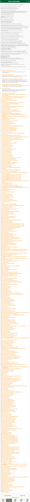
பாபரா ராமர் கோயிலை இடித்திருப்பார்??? (8, 390)
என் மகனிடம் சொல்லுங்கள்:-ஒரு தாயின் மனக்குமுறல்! (10, 358)
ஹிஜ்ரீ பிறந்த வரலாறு (5, 245)
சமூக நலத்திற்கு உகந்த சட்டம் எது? (7, 359)
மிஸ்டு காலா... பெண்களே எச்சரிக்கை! (7, 329)
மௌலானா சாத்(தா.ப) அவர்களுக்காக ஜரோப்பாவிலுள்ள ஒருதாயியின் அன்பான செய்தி (15, 136)
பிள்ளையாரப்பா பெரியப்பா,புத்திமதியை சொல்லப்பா (10, 355)
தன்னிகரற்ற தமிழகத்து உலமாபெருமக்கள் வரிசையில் (10, 120)
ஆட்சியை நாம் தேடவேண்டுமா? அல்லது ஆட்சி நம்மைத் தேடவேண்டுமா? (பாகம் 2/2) (15, 249)
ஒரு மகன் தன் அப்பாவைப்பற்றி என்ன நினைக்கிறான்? (10, 352)
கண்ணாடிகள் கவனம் (5, 475)
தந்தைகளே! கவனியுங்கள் (6, 295)
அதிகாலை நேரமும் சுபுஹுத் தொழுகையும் (8, 456)
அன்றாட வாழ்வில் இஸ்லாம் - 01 (7, 151)
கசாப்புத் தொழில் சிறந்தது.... (6, 307)
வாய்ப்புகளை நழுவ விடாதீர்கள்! (7, 156)
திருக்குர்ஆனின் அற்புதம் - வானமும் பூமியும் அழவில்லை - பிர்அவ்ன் (12, 78)
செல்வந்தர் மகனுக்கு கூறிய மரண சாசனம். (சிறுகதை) (9, 313)
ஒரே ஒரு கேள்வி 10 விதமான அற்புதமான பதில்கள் (9, 269)
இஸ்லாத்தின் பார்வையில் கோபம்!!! (7, 221)
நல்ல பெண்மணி (4, 264)
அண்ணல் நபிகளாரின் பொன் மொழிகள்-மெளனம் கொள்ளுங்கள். (11, 368)
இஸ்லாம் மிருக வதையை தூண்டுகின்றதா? (8, 400)
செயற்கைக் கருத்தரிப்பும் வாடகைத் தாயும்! (8, 443)
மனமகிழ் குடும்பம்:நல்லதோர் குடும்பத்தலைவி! (9, 468)
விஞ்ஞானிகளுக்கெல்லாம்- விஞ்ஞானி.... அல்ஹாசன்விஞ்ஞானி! (11, 169)
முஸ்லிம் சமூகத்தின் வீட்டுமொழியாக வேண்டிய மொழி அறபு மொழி (12, 240)
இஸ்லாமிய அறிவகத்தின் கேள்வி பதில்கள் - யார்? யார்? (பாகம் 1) (11, 179)
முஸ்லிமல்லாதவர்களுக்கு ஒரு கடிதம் (7, 404)
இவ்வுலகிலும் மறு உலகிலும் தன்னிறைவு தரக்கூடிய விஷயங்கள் (11, 273)
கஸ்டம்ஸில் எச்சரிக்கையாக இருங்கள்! (7, 301)
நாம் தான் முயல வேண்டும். (6, 302)
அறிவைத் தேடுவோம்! (5, 349)
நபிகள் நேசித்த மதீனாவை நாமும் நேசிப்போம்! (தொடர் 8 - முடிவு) (11, 428)
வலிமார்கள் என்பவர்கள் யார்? (6, 384)
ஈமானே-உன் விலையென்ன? (6, 330)
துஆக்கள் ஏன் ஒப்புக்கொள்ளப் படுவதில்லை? (8, 480)
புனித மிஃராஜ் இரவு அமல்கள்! (6, 161)
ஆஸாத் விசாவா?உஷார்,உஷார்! (6, 455)
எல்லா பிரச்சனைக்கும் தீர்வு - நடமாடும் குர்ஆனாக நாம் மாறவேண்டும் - (12, 97)
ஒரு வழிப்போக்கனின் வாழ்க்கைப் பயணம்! (8, 328)
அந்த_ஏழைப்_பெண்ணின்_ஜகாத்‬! (7, 194)
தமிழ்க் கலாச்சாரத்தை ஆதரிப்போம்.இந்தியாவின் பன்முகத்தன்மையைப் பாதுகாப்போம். (15, 172)
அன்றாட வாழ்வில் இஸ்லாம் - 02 (7, 150)
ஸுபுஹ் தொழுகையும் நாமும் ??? (7, 454)
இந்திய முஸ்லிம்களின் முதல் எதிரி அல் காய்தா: (9, 354)
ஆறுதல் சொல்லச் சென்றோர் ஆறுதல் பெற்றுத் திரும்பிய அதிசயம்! (11, 111)
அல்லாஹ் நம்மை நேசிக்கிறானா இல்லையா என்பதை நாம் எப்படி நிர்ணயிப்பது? (13, 96)
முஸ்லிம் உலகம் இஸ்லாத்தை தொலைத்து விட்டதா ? (9, 274)
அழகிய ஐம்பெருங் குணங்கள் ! (6, 286)
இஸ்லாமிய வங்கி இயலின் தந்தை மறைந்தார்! (8, 107)
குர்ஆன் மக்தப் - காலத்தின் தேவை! (7, 399)
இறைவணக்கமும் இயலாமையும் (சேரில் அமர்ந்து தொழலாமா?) (11, 238)
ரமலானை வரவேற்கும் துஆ (6, 88)
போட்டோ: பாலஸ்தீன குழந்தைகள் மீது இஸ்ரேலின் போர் (10, 103)
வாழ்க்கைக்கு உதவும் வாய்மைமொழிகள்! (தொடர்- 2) (10, 437)
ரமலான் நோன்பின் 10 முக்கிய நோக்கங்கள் (8, 93)
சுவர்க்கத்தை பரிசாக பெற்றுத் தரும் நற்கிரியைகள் (9, 308)
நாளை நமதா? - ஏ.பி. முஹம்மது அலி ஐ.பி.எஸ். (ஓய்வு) (10, 333)
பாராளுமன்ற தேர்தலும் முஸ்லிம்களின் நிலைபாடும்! (9, 438)
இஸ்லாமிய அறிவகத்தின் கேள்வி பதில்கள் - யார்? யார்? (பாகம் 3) (11, 177)
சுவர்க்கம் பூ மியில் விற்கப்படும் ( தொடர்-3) (8, 417)
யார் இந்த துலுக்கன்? (5, 270)
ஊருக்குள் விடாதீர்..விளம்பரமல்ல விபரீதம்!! (8, 300)
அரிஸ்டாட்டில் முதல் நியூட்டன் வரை (7, 382)
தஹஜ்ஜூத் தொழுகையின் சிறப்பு (7, 166)
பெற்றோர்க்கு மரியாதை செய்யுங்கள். (7, 199)
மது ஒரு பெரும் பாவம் (5, 412)
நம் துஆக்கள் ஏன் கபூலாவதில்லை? (7, 259)
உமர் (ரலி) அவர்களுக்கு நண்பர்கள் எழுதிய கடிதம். (9, 426)
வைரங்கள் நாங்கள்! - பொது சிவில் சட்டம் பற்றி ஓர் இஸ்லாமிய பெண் (12, 186)
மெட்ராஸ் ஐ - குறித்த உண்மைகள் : (7, 344)
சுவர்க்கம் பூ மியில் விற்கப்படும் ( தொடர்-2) (8, 421)
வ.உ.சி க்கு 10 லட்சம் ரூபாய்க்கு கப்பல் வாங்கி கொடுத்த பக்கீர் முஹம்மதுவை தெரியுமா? (15, 258)
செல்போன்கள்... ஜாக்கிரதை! (6, 324)
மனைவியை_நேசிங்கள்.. (5, 190)
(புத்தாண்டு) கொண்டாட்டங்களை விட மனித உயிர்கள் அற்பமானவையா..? (13, 139)
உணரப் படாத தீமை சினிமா (6, 108)
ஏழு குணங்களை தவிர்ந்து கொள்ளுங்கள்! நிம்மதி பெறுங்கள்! (11, 227)
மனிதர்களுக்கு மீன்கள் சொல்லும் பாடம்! (8, 434)
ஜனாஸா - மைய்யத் (5, 374)
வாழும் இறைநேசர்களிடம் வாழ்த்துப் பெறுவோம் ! (9, 278)
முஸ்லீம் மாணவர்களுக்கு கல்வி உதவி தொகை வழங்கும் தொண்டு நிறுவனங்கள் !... (14, 250)
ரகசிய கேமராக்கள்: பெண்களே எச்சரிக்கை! (8, 311)
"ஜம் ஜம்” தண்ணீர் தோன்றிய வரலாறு (7, 343)
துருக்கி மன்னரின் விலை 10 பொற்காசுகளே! (8, 406)
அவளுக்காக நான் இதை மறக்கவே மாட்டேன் (8, 70)
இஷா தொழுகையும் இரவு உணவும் (7, 233)
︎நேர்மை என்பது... (4, 101)
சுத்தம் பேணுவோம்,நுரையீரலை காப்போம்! (8, 410)
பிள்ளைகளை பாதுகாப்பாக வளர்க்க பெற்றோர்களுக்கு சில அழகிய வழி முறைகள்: (14, 348)
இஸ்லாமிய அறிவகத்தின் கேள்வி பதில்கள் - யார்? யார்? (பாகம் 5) (11, 174)
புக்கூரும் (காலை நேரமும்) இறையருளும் (8, 217)
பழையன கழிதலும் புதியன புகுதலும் (7, 212)
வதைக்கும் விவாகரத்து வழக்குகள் (7, 395)
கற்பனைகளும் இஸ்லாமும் (6, 407)
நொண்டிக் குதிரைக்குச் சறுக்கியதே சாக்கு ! (8, 213)
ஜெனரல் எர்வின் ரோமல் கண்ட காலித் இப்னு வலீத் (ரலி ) (10, 378)
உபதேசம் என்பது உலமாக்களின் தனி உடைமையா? (9, 461)
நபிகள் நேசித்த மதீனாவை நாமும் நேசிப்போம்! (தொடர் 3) (10, 448)
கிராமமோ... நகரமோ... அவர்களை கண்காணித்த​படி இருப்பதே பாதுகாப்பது (13, 205)
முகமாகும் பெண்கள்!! (5, 318)
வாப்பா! (3, 202)
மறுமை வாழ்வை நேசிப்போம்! (6, 427)
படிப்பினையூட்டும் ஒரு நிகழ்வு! (6, 460)
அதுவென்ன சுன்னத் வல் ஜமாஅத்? (7, 140)
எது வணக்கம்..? (4, 168)
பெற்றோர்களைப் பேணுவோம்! (6, 415)
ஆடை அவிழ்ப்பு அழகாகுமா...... (7, 147)
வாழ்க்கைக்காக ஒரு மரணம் (6, 474)
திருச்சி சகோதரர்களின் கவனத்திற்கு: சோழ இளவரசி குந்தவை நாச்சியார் (12, 106)
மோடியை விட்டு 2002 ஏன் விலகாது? (7, 393)
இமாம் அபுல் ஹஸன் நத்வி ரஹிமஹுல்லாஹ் (8, 123)
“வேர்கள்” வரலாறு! (5, 360)
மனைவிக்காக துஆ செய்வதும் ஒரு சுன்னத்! (8, 163)
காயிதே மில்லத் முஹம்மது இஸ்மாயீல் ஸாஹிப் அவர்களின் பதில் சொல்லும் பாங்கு (14, 385)
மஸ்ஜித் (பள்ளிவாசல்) (5, 372)
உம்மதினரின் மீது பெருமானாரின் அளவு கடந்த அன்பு (10, 284)
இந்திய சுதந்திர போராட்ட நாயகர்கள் (7, 195)
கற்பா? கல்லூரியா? (5, 306)
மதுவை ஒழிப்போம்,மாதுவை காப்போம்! (8, 473)
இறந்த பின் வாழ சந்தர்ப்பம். (6, 141)
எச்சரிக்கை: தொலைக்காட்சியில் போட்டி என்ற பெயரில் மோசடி (11, 292)
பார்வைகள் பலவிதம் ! (5, 289)
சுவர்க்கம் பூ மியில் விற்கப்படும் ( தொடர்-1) (8, 422)
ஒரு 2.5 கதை (4, 251)
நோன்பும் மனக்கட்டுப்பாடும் (6, 124)
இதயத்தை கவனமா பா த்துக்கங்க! (7, 423)
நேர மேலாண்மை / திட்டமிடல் (6, 290)
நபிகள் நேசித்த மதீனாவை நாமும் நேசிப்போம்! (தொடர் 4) (10, 449)
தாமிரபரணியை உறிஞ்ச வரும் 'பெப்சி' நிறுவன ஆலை (10, 347)
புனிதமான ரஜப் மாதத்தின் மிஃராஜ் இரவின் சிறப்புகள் (10, 162)
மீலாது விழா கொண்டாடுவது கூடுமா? (7, 182)
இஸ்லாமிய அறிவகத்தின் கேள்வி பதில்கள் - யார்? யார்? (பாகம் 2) (11, 178)
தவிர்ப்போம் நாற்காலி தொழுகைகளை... (8, 155)
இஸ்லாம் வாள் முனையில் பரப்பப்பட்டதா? (8, 394)
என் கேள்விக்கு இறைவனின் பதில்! (7, 207)
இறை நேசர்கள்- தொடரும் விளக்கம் (7, 383)
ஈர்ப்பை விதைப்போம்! (5, 268)
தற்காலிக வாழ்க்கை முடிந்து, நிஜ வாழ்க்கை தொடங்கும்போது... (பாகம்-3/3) (13, 223)
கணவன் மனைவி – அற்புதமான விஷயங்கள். (8, 228)
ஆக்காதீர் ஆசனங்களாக (5, 445)
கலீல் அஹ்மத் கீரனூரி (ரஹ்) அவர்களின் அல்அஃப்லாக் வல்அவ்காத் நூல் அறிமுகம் (14, 364)
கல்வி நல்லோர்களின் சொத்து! (6, 433)
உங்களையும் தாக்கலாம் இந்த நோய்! (7, 222)
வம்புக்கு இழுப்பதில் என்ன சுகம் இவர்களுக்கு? (9, 216)
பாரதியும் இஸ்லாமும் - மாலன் (6, 144)
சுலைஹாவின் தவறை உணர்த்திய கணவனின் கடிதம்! (9, 280)
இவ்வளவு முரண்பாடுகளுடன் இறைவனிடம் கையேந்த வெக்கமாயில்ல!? (12, 125)
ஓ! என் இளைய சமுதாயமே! (6, 489)
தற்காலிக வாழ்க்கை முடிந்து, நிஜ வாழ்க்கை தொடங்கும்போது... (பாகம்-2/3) (13, 224)
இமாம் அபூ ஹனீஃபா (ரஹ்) (6, 173)
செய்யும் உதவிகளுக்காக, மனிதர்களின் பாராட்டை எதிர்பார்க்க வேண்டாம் (12, 102)
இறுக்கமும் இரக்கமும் (5, 232)
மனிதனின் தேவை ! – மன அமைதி (7, 365)
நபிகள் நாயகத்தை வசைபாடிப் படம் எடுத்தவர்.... (9, 411)
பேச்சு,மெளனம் (4, 373)
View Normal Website (7, 495)
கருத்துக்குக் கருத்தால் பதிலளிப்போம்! (7, 206)
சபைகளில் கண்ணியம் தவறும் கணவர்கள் (8, 317)
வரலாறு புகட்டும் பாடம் (5, 296)
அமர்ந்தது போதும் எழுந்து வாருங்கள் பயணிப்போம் (9, 335)
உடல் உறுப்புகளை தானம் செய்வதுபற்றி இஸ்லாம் (9, 418)
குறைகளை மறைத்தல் (5, 262)
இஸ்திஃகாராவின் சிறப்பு (5, 218)
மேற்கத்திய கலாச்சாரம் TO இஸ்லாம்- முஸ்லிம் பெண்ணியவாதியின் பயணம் (13, 314)
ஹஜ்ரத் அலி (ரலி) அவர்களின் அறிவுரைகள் (8, 479)
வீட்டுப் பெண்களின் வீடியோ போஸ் (7, 229)
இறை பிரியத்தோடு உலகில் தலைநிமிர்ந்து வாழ (9, 244)
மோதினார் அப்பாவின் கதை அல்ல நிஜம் (8, 450)
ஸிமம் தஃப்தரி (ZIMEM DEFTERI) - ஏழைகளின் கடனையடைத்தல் (11, 135)
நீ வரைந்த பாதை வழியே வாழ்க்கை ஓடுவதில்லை (9, 129)
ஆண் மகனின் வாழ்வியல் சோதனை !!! (7, 189)
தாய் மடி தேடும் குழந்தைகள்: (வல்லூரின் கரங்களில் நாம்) (10, 211)
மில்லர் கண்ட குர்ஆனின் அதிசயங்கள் (7, 401)
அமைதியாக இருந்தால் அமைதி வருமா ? (8, 334)
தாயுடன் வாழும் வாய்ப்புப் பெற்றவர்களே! (8, 191)
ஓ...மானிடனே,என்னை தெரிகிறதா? (7, 279)
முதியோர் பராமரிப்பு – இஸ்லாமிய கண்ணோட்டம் (9, 130)
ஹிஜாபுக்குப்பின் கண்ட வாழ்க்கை (7, 485)
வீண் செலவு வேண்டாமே (5, 491)
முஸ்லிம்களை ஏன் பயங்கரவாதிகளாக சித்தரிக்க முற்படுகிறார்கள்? (11, 379)
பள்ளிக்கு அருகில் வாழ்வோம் (6, 291)
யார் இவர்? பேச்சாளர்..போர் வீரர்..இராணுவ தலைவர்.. (10, 416)
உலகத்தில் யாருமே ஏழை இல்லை (7, 255)
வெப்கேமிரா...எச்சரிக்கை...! (6, 467)
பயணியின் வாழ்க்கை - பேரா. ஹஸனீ (7, 145)
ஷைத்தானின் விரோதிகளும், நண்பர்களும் (8, 478)
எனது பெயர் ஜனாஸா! (5, 389)
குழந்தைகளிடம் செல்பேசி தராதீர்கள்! (7, 303)
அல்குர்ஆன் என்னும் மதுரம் (6, 297)
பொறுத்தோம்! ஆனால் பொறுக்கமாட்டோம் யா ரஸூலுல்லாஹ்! (11, 113)
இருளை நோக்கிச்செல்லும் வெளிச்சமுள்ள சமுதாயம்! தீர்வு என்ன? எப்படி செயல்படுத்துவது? (15, 312)
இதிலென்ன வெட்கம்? (5, 210)
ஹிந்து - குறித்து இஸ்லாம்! (6, 396)
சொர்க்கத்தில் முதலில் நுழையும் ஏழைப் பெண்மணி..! (9, 200)
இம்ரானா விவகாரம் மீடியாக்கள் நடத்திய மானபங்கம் (10, 254)
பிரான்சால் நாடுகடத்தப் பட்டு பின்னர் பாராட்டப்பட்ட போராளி (11, 157)
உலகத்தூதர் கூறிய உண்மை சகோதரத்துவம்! (8, 263)
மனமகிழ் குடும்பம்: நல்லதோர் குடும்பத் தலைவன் (9, 469)
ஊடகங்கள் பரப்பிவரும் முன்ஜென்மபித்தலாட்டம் (9, 243)
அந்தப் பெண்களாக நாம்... (6, 119)
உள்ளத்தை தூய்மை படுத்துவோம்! (7, 432)
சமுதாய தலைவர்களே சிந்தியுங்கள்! (7, 459)
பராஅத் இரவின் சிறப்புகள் (6, 201)
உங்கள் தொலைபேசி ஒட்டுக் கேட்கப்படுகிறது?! (9, 322)
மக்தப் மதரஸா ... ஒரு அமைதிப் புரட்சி (7, 341)
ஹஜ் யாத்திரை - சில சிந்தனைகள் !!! (7, 377)
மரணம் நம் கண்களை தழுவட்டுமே (7, 239)
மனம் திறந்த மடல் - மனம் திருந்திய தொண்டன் (9, 158)
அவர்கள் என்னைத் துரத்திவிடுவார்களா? (8, 74)
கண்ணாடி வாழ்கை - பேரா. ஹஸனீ (7, 146)
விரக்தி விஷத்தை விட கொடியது (7, 112)
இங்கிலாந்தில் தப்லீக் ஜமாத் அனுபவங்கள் (8, 118)
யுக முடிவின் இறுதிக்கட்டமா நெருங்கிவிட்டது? (9, 342)
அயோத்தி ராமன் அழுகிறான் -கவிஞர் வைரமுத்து (9, 405)
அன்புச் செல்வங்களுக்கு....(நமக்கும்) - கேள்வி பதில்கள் (10, 323)
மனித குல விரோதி (5, 388)
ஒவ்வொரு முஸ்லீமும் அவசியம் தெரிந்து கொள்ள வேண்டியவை (11, 167)
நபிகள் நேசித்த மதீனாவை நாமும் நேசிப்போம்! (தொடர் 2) (10, 453)
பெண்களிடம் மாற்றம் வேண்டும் (7, 152)
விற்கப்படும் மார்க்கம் (5, 285)
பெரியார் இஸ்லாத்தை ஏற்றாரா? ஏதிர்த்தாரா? (8, 353)
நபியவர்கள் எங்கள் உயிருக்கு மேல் (7, 484)
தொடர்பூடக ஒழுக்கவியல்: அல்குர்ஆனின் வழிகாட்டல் (10, 439)
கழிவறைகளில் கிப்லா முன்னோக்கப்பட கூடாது (9, 234)
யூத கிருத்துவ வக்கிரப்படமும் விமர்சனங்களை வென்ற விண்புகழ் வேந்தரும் (13, 486)
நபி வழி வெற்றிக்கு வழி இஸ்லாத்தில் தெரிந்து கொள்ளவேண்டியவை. (12, 281)
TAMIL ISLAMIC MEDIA (14, 1)
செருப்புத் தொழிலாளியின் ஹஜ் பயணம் (8, 196)
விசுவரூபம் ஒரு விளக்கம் (6, 470)
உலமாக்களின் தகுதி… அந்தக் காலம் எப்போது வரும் (9, 275)
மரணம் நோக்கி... (4, 134)
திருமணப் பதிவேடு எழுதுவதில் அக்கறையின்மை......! (10, 128)
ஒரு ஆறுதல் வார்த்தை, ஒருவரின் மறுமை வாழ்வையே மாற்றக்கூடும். (12, 84)
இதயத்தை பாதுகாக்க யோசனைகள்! (7, 490)
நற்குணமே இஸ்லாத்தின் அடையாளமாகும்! (8, 319)
